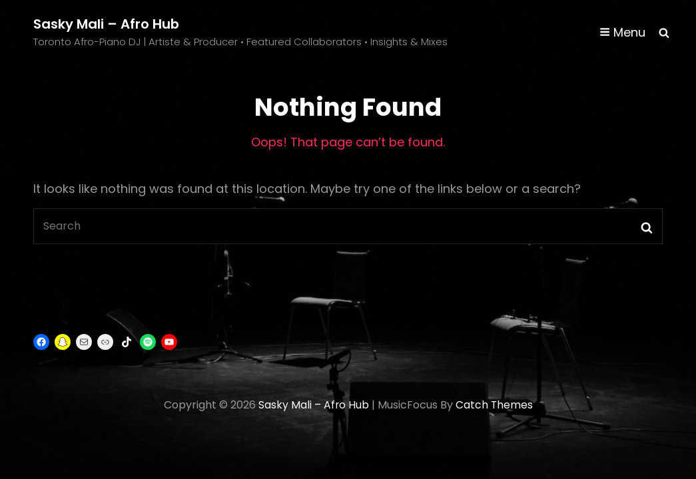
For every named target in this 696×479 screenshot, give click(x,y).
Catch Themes (494, 404)
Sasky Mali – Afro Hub (106, 24)
